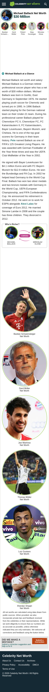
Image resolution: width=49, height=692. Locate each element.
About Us (6, 661)
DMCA (36, 665)
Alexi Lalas (27, 203)
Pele (13, 140)
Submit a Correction (39, 641)
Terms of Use (8, 669)
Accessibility (24, 665)
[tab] (24, 74)
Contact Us (19, 661)
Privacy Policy (8, 665)
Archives (31, 661)
